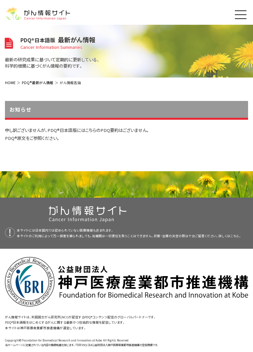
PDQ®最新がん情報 (37, 82)
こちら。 (235, 236)
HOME (10, 82)
